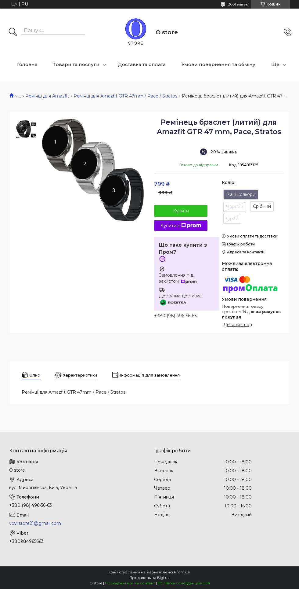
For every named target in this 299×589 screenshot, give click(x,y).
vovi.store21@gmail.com (35, 523)
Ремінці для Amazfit (47, 96)
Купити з (180, 225)
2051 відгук (238, 4)
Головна (27, 64)
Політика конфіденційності (184, 583)
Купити (181, 211)
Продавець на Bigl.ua (149, 577)
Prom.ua (182, 572)
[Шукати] (13, 32)
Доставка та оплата (142, 64)
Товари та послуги (76, 64)
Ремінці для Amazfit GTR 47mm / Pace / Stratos (125, 96)
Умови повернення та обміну (218, 64)
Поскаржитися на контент (130, 583)
